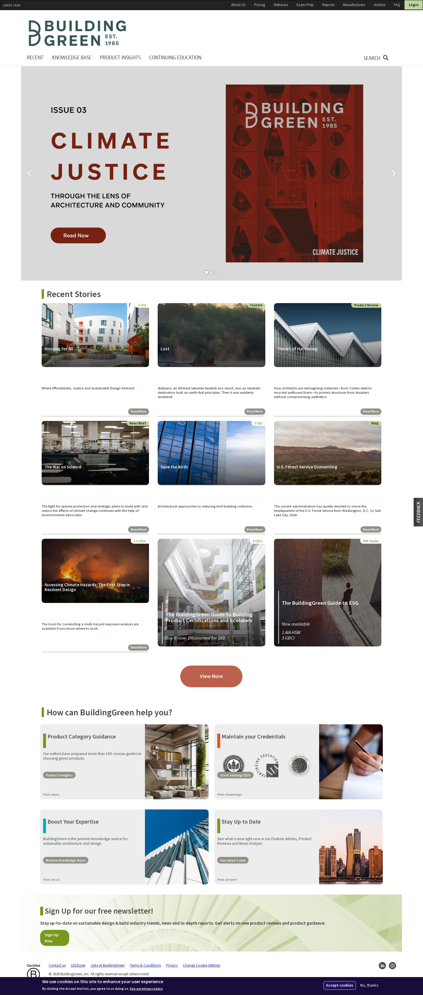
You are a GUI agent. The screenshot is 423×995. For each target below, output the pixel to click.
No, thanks (369, 985)
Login (413, 4)
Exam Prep (305, 4)
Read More (139, 411)
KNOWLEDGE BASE (71, 57)
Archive (379, 4)
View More (211, 676)
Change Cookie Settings (201, 965)
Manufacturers (354, 4)
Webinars (281, 4)
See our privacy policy (146, 988)
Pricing (259, 4)
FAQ (397, 4)
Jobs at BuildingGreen (108, 965)
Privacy (172, 965)
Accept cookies (339, 985)
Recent (35, 57)
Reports (328, 4)
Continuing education (175, 57)
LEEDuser (78, 965)
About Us (238, 4)
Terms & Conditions (145, 965)
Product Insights (120, 57)
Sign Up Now (51, 937)
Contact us (57, 965)
